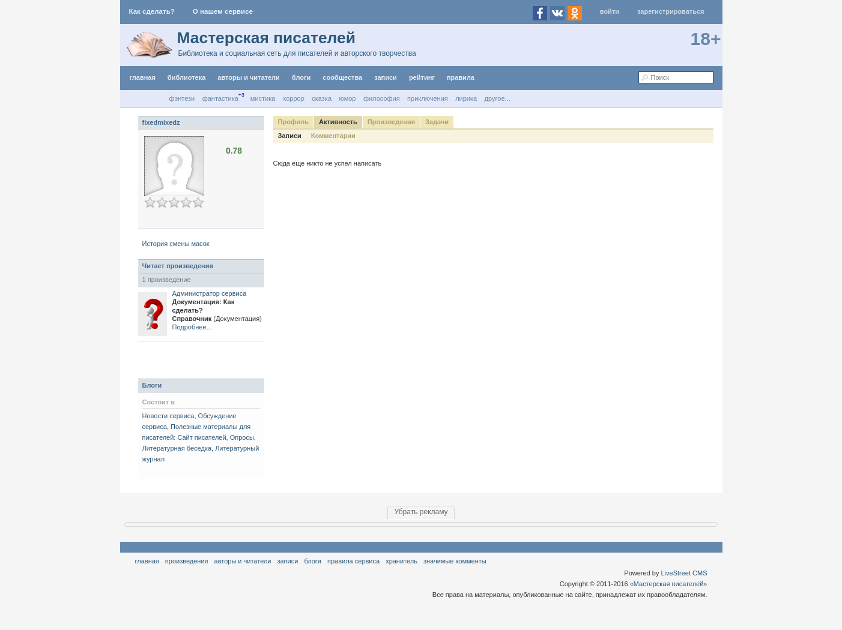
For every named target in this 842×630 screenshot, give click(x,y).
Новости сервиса (168, 415)
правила (460, 77)
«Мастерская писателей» (668, 583)
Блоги (301, 77)
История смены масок (176, 243)
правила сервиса (353, 561)
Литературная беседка (177, 448)
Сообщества (342, 77)
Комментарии (333, 135)
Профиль (293, 121)
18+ (706, 39)
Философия (381, 98)
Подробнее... (192, 327)
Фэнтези (182, 98)
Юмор (347, 98)
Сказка (322, 98)
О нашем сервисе (223, 11)
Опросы (242, 437)
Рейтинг (422, 77)
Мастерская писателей (266, 38)
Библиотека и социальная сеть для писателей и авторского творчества (297, 53)
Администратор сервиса (209, 293)
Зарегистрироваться (670, 11)
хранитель (401, 561)
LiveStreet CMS (684, 573)
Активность (338, 121)
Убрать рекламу (420, 512)
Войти (609, 11)
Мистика (263, 98)
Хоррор (293, 98)
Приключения (427, 98)
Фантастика (220, 98)
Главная (147, 561)
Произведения (391, 121)
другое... (497, 98)
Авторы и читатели (242, 561)
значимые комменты (454, 561)
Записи (385, 77)
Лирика (466, 98)
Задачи (437, 121)
